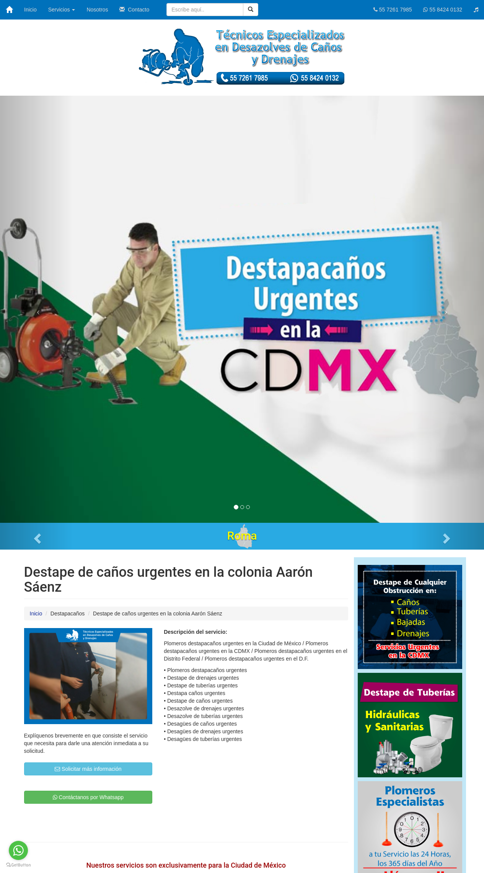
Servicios (61, 10)
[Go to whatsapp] (18, 850)
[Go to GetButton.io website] (18, 865)
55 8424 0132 (442, 10)
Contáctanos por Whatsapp (88, 797)
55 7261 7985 (392, 10)
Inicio (30, 10)
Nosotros (97, 10)
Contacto (134, 10)
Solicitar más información (88, 769)
